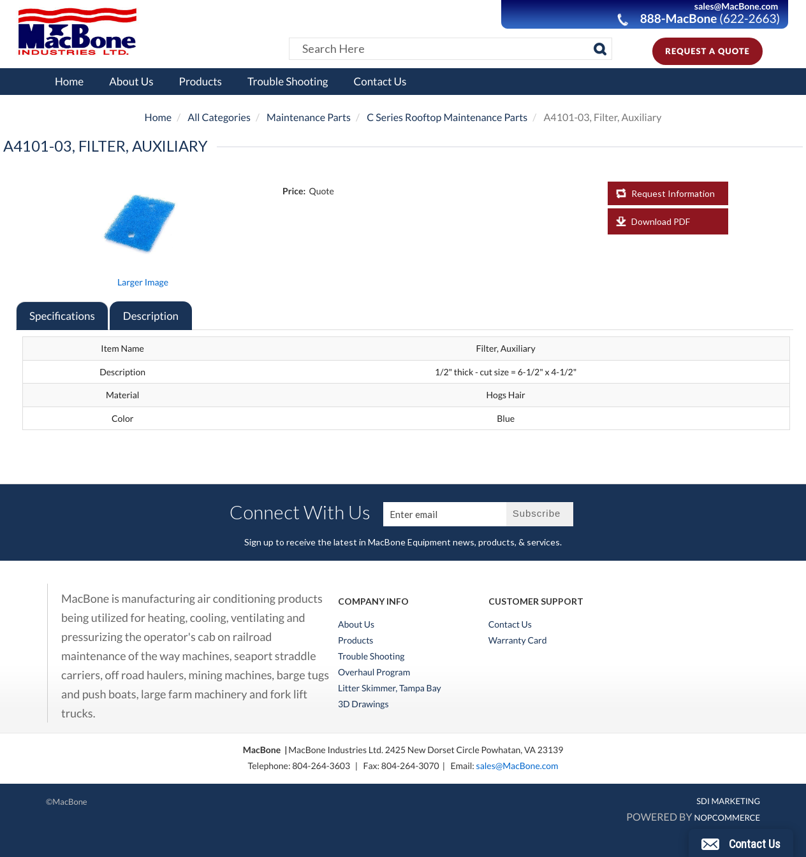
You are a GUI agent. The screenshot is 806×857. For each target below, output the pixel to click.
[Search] (600, 49)
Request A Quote (707, 51)
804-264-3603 (321, 765)
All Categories (219, 118)
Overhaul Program (374, 672)
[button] (741, 843)
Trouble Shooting (287, 81)
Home (69, 81)
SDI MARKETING (728, 801)
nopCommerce (727, 817)
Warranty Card (517, 640)
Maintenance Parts (309, 118)
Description (151, 315)
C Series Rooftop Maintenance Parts (447, 118)
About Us (131, 81)
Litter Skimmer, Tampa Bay (389, 688)
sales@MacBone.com (517, 765)
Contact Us (380, 81)
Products (200, 81)
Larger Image (142, 282)
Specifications (62, 315)
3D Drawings (363, 704)
